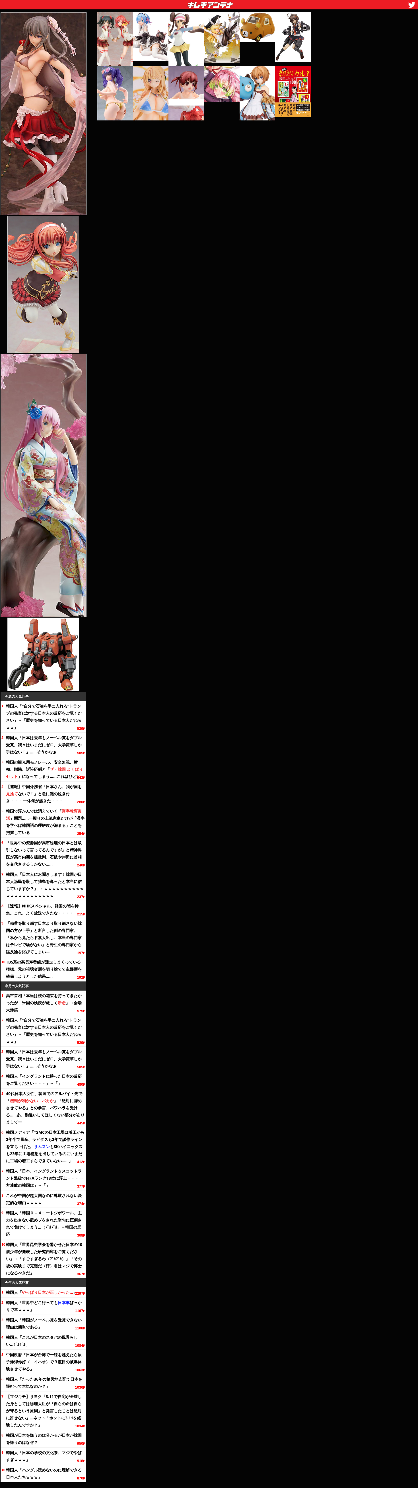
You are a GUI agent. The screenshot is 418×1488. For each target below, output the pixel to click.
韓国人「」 (41, 1292)
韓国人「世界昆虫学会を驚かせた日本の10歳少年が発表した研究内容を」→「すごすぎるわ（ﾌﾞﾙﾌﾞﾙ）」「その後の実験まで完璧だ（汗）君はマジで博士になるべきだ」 (44, 1259)
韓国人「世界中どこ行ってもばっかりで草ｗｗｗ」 (44, 1306)
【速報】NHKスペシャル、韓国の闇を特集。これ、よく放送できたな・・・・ (42, 909)
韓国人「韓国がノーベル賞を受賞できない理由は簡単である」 (44, 1323)
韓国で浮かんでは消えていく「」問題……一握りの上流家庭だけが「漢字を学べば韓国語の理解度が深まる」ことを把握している (45, 821)
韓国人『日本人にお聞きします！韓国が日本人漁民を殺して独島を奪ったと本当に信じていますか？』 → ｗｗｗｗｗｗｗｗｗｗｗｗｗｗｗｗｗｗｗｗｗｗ (45, 885)
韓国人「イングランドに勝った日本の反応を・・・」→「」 (44, 1079)
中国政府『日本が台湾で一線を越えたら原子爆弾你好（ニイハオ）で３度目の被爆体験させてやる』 (44, 1362)
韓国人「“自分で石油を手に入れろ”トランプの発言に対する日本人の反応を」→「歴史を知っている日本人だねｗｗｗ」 (44, 716)
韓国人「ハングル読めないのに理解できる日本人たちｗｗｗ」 (44, 1473)
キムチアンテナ (168, 3)
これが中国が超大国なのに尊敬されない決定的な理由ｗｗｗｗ (44, 1199)
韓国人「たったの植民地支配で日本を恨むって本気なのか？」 (44, 1382)
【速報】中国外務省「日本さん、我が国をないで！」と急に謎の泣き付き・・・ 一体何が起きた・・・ (44, 794)
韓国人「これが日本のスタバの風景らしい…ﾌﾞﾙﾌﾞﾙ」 (42, 1341)
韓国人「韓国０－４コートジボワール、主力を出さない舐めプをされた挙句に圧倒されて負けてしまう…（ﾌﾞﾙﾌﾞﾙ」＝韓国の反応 (44, 1223)
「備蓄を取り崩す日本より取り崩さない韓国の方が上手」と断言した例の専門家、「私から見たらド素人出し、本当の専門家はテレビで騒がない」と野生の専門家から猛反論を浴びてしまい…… (44, 937)
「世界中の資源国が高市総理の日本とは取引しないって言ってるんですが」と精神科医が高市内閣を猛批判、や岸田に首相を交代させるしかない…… (44, 853)
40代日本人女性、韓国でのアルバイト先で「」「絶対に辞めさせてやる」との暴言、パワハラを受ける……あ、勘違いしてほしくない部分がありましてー (45, 1108)
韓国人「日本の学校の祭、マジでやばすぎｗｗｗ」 (44, 1456)
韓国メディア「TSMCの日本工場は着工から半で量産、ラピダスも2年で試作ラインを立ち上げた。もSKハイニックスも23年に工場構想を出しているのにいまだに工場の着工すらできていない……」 (45, 1146)
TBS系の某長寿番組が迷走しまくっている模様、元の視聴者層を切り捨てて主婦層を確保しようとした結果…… (44, 969)
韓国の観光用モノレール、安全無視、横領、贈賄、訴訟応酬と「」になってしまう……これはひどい (44, 769)
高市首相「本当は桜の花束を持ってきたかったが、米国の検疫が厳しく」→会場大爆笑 (44, 1003)
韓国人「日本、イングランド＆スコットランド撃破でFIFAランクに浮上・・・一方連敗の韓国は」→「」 (44, 1178)
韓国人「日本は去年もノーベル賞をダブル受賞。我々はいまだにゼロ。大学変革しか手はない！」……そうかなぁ (44, 745)
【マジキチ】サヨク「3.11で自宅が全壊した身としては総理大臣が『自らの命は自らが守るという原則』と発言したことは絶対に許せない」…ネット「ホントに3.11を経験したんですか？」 (44, 1411)
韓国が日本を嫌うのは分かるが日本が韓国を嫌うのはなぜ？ (44, 1438)
